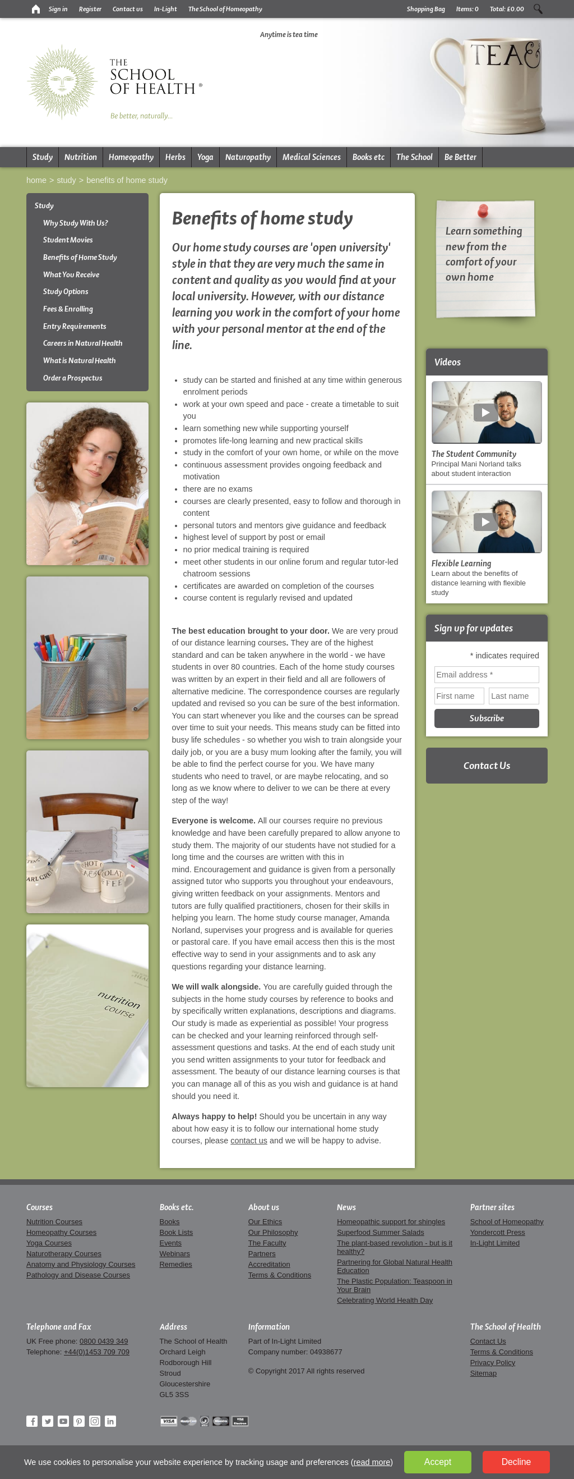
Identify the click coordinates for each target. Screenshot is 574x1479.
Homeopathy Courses (61, 1232)
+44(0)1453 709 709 (96, 1352)
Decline (516, 1462)
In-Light (165, 8)
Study (43, 157)
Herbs (175, 157)
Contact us (128, 8)
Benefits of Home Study (127, 180)
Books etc (369, 157)
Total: (507, 8)
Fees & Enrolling (68, 309)
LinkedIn (110, 1421)
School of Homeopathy (507, 1221)
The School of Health (505, 1327)
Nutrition (80, 157)
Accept (437, 1462)
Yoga (205, 157)
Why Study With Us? (75, 223)
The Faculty (267, 1243)
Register (90, 8)
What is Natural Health (79, 360)
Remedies (176, 1264)
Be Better (460, 157)
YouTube (63, 1421)
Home (36, 180)
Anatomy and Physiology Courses (80, 1264)
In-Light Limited (495, 1243)
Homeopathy (131, 157)
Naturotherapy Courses (63, 1253)
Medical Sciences (312, 157)
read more (372, 1462)
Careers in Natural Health (83, 343)
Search (538, 9)
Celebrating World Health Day (385, 1300)
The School (414, 157)
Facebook (32, 1421)
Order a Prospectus (73, 378)
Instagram (94, 1421)
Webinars (175, 1253)
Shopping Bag (426, 8)
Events (171, 1243)
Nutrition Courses (54, 1221)
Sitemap (483, 1373)
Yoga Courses (49, 1243)
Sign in (58, 8)
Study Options (66, 291)
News (346, 1207)
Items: (467, 8)
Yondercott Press (497, 1232)
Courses (39, 1207)
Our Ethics (265, 1221)
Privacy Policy (493, 1362)
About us (263, 1207)
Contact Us (487, 765)
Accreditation (269, 1264)
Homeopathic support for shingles (391, 1221)
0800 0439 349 (104, 1341)
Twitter (47, 1421)
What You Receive (71, 274)
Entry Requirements (75, 326)
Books (170, 1221)
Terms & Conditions (279, 1275)
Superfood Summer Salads (380, 1232)
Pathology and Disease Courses (78, 1275)
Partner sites (492, 1207)
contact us (248, 1140)
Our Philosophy (273, 1232)
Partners (262, 1253)
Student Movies (68, 240)
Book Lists (176, 1232)
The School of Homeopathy (225, 8)
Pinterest (79, 1421)
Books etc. (177, 1207)
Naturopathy (248, 157)
